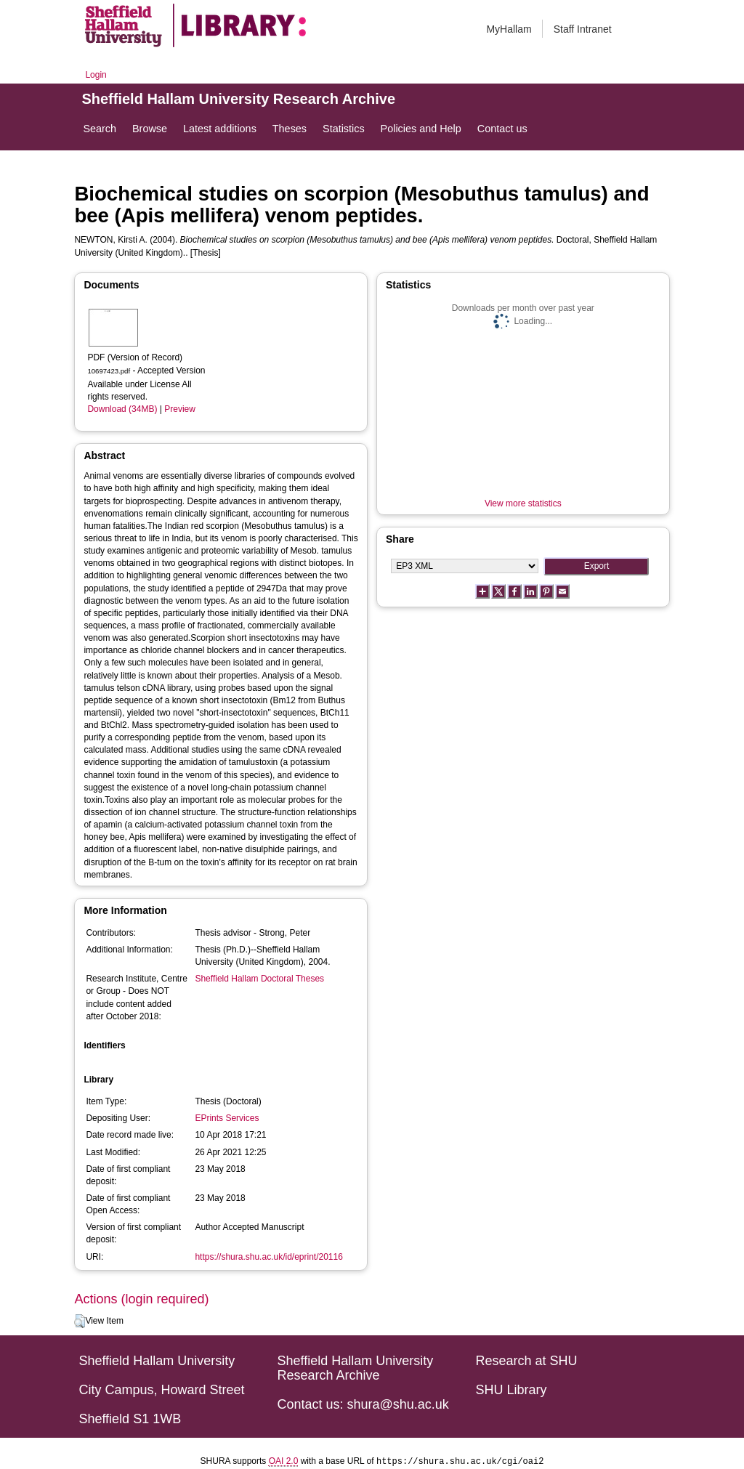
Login (95, 75)
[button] (79, 1321)
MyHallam (508, 29)
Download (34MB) (122, 409)
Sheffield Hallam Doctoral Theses (259, 979)
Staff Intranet (583, 29)
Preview (179, 409)
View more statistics (523, 503)
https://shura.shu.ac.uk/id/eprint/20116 (268, 1257)
